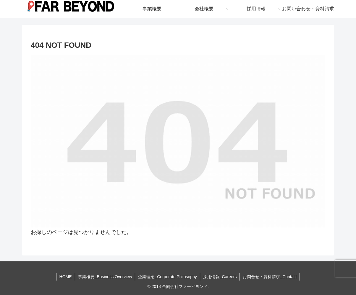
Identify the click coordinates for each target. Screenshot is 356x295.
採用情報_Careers (220, 276)
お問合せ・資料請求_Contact (270, 276)
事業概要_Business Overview (105, 276)
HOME (65, 276)
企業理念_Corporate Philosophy (167, 276)
